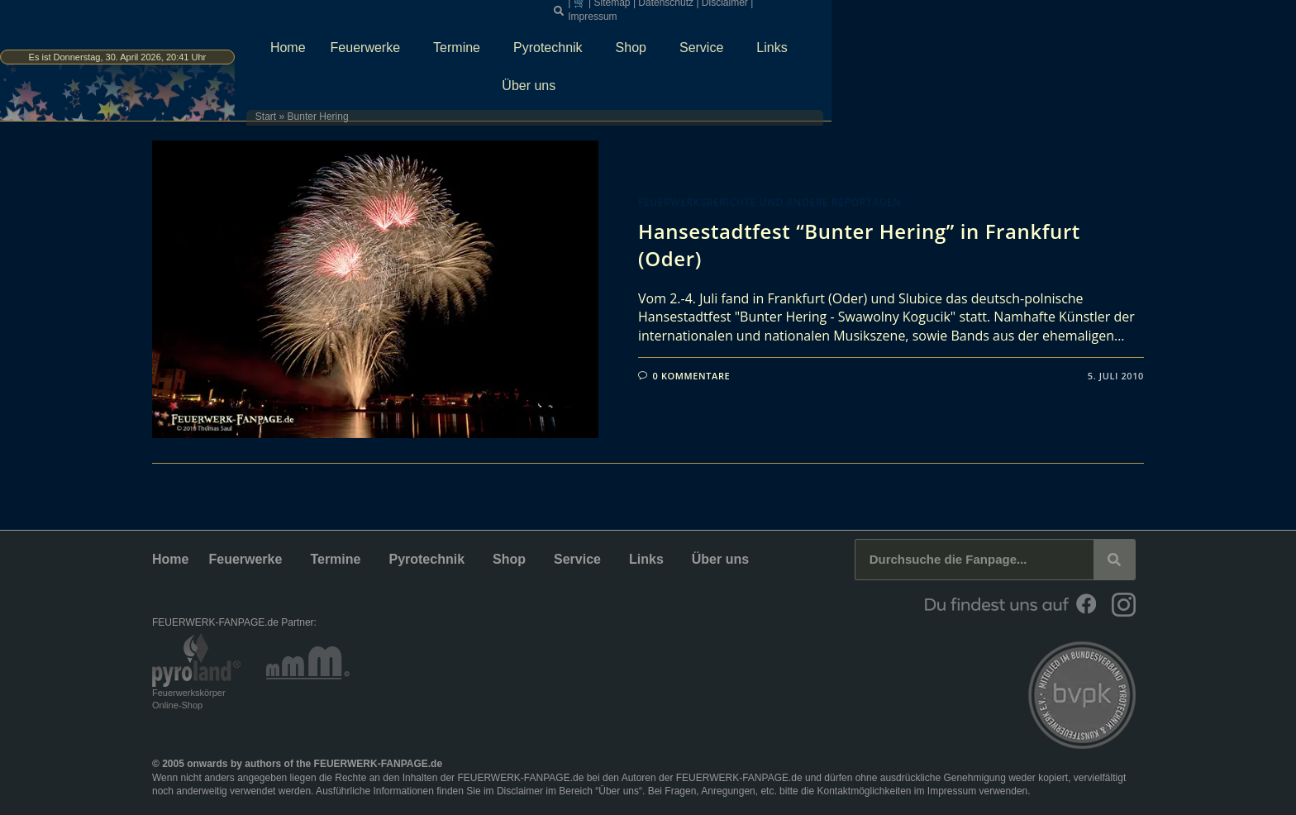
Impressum (1041, 8)
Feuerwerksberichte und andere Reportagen (769, 202)
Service (917, 39)
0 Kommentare (692, 375)
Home (499, 38)
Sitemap (873, 8)
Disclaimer (987, 8)
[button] (821, 9)
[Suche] (1114, 559)
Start (463, 70)
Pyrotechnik (764, 39)
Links (987, 39)
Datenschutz (927, 8)
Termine (672, 39)
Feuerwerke (581, 39)
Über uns (1063, 39)
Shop (846, 39)
